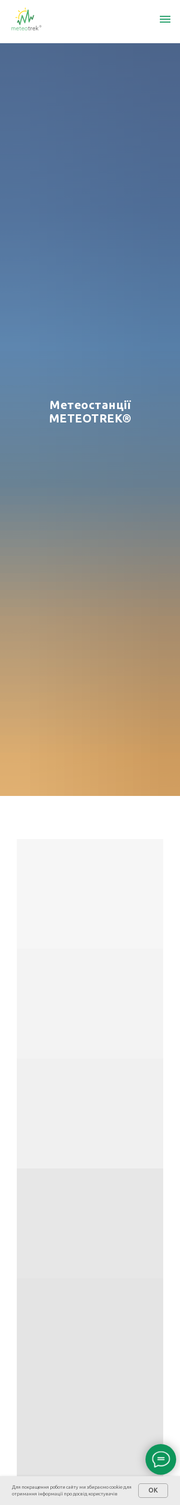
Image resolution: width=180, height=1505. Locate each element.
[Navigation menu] (165, 19)
